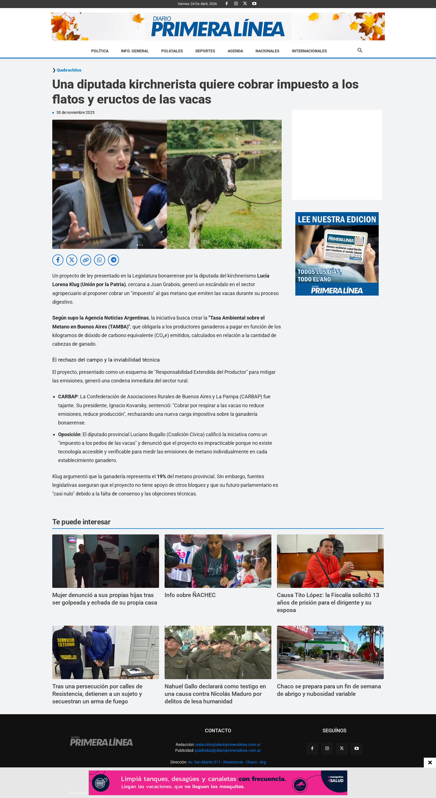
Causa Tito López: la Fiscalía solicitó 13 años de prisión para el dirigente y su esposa (328, 603)
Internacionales (309, 51)
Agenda (235, 51)
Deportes (205, 51)
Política (99, 51)
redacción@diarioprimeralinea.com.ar (228, 744)
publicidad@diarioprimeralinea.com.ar (228, 750)
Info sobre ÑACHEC (190, 595)
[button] (359, 51)
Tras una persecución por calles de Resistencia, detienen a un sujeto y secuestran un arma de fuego (97, 694)
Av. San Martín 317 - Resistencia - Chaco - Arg (227, 762)
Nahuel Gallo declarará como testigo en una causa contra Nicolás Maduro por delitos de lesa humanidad (215, 694)
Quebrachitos (69, 70)
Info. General (135, 51)
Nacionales (267, 51)
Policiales (172, 51)
